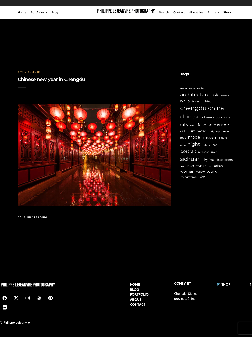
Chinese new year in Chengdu (51, 79)
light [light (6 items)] (218, 131)
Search (164, 12)
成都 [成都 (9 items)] (202, 177)
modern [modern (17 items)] (210, 137)
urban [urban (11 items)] (218, 166)
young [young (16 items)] (212, 171)
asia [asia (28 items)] (215, 94)
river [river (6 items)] (214, 152)
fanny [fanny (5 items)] (193, 125)
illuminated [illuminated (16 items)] (197, 131)
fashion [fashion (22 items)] (205, 125)
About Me (196, 12)
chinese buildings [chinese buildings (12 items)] (216, 117)
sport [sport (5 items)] (182, 166)
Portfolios (37, 12)
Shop (227, 12)
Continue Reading (32, 217)
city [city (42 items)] (184, 124)
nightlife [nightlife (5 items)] (206, 145)
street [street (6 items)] (190, 166)
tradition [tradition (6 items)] (201, 166)
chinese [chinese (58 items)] (190, 116)
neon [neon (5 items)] (183, 145)
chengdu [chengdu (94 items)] (193, 107)
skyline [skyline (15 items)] (208, 159)
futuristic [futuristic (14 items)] (222, 125)
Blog (55, 12)
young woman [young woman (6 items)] (189, 177)
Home (22, 12)
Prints (212, 12)
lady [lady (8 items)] (211, 131)
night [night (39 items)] (193, 144)
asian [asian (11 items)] (225, 95)
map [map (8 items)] (183, 137)
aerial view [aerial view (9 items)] (187, 88)
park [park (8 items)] (215, 144)
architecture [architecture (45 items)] (195, 94)
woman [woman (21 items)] (187, 171)
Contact (179, 12)
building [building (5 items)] (206, 101)
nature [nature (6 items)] (223, 137)
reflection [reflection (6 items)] (203, 152)
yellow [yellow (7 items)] (200, 171)
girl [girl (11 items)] (182, 131)
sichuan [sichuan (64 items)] (190, 159)
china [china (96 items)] (216, 107)
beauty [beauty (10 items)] (185, 101)
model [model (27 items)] (194, 137)
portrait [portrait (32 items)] (188, 151)
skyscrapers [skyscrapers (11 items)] (224, 160)
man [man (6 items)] (226, 131)
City (21, 72)
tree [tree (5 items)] (210, 166)
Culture (34, 72)
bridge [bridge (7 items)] (196, 101)
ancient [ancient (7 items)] (201, 88)
